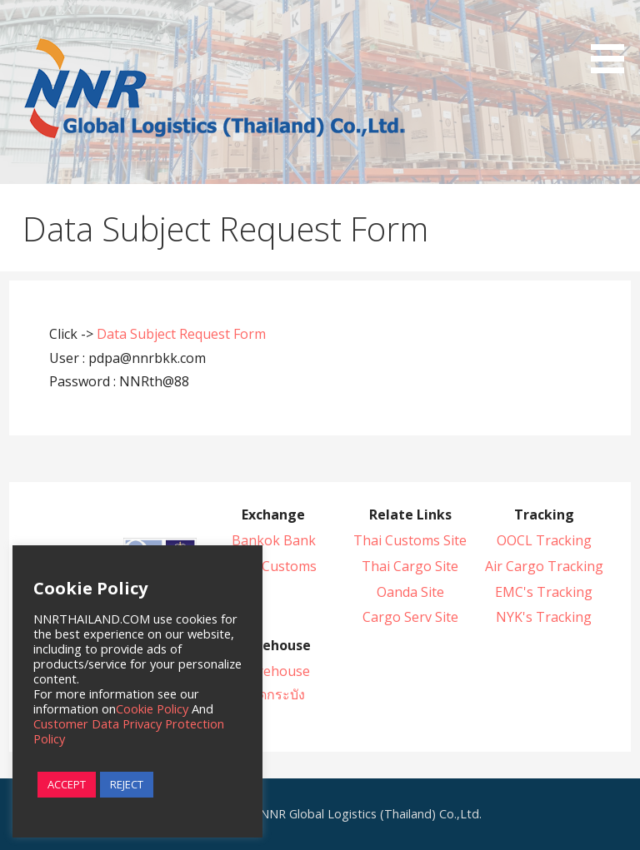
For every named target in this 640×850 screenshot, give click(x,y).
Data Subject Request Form (181, 334)
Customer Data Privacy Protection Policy (128, 731)
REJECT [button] (126, 784)
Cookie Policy (152, 708)
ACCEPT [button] (67, 784)
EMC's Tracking (543, 592)
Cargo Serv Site (410, 617)
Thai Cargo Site (410, 566)
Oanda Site (410, 592)
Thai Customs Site (410, 540)
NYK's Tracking (544, 617)
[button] (613, 39)
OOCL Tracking (544, 540)
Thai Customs (273, 566)
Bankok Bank (274, 540)
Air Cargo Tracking (544, 566)
